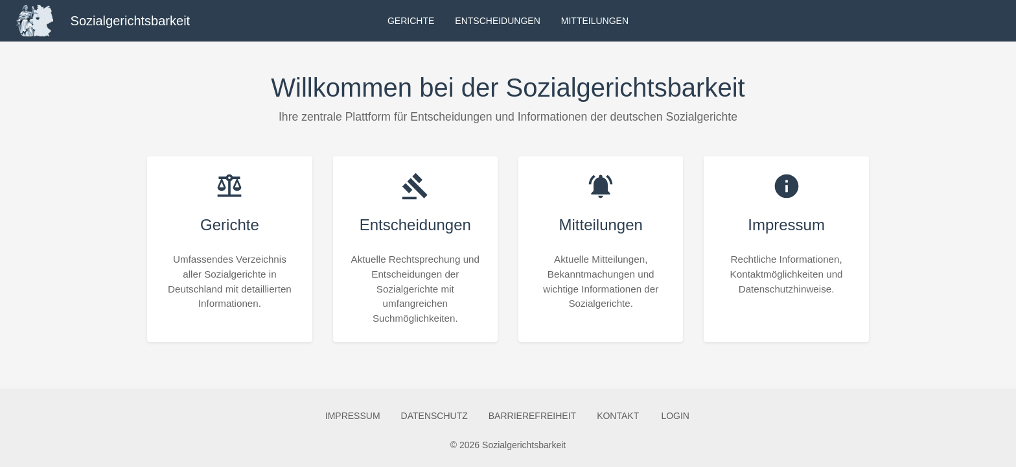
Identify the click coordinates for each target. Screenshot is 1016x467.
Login (675, 416)
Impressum (353, 416)
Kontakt (618, 416)
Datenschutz (434, 416)
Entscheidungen (497, 21)
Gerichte (410, 21)
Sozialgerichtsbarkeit (130, 21)
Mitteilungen (595, 21)
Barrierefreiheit (532, 416)
